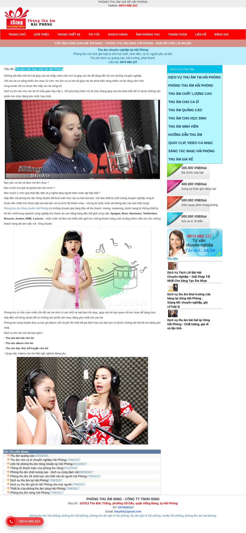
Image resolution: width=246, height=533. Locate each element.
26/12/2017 (79, 464)
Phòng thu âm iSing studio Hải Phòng (26, 208)
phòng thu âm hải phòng (44, 515)
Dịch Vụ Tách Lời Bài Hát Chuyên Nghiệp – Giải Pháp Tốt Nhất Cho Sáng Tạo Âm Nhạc (188, 276)
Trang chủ (17, 34)
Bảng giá (221, 34)
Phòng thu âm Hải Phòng (190, 85)
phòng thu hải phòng (75, 515)
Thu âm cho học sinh (187, 118)
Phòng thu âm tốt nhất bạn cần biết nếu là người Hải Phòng (48, 476)
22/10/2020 (70, 468)
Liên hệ (200, 34)
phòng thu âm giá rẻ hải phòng (109, 515)
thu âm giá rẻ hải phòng (145, 515)
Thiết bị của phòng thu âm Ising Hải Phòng (37, 488)
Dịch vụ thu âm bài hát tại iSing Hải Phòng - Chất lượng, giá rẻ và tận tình (188, 324)
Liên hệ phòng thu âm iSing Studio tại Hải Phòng (41, 464)
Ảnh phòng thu (148, 34)
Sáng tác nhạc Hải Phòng (191, 151)
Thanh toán (177, 34)
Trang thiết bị (68, 34)
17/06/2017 (73, 459)
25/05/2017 (86, 472)
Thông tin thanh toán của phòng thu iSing (36, 468)
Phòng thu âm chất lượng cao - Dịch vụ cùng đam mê (44, 472)
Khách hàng (118, 34)
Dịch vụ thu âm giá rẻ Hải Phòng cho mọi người (40, 484)
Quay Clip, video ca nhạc (190, 143)
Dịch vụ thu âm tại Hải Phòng (29, 480)
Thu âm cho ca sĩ (183, 102)
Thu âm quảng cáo (22, 455)
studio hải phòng (172, 515)
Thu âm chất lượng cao (190, 93)
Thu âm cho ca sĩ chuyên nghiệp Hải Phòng (38, 459)
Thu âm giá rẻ (180, 159)
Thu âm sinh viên (183, 126)
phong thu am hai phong (200, 515)
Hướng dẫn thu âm (185, 134)
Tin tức (94, 34)
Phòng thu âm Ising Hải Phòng (29, 492)
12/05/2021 (41, 455)
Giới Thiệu (41, 34)
